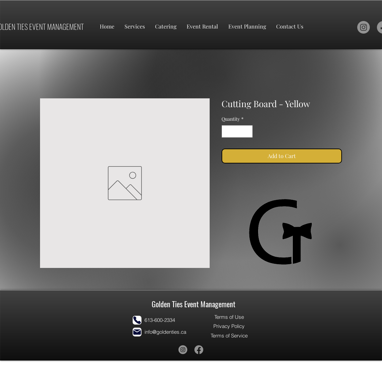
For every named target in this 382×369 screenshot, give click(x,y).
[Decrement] (227, 131)
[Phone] (137, 320)
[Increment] (247, 131)
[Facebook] (198, 349)
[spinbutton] (237, 131)
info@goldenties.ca (165, 332)
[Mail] (137, 332)
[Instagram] (363, 27)
